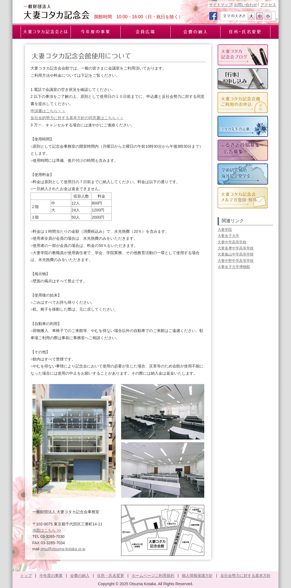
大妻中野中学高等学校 (236, 261)
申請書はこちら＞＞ (47, 111)
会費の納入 (80, 575)
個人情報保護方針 (197, 575)
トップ (26, 575)
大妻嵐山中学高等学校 (236, 254)
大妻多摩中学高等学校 (236, 248)
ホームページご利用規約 (153, 575)
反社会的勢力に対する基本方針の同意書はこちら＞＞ (77, 118)
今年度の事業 (51, 575)
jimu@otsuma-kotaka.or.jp (62, 549)
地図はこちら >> (46, 530)
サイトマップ (220, 4)
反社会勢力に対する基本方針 (245, 575)
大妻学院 (225, 229)
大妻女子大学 (228, 236)
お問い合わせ (245, 4)
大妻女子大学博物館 (234, 267)
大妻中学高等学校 (232, 242)
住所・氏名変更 (110, 575)
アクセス (268, 4)
